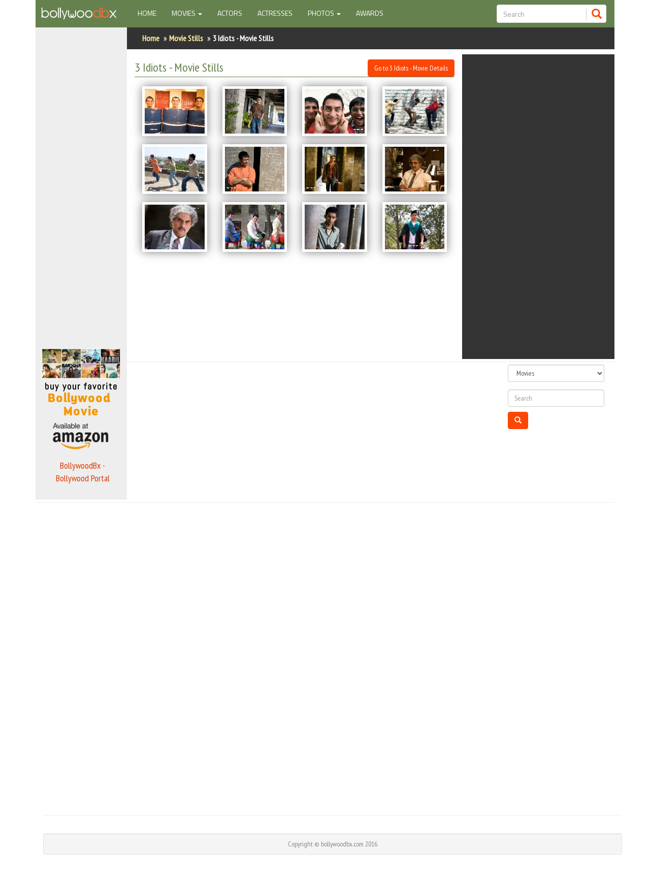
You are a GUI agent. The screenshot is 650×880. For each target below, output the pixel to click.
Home (151, 12)
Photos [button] (324, 13)
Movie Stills (186, 38)
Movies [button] (187, 13)
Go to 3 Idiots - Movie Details (411, 68)
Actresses (274, 13)
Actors (229, 13)
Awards (369, 13)
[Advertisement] (81, 184)
